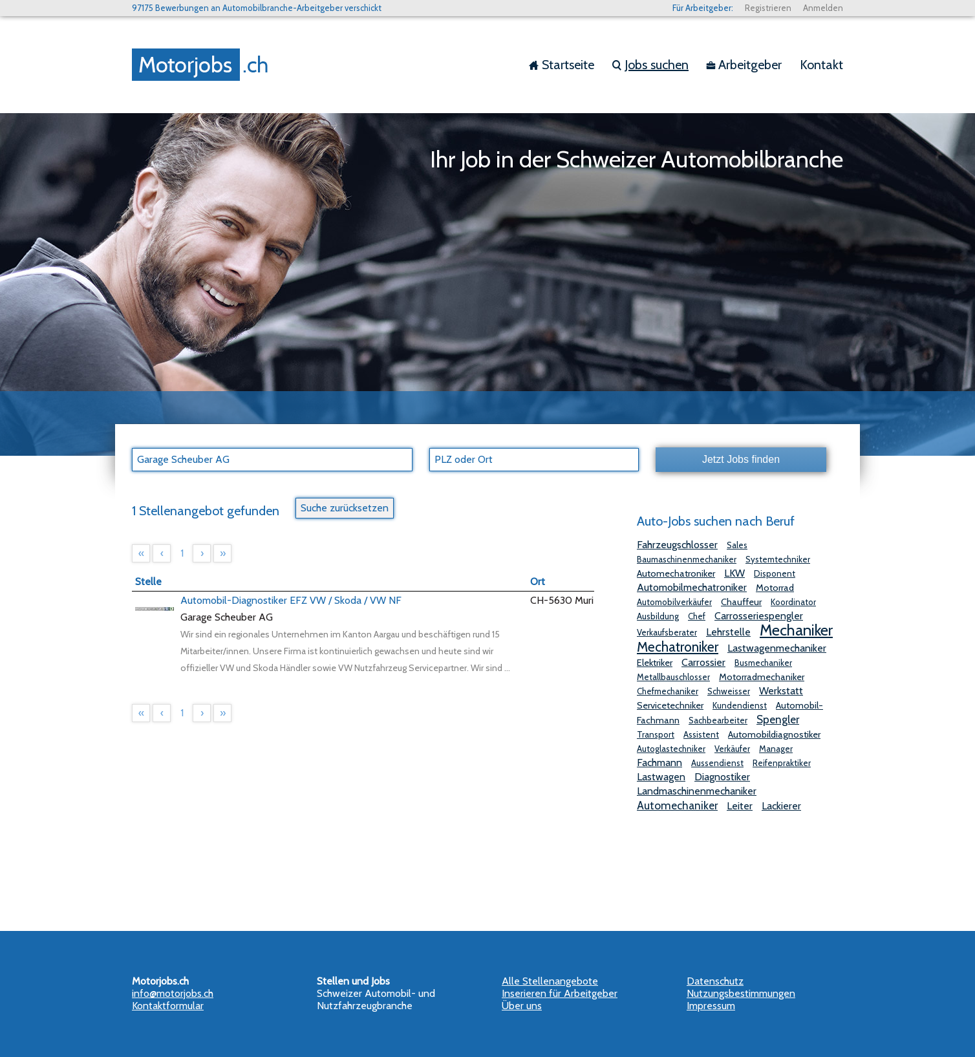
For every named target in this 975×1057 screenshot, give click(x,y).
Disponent (774, 573)
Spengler (777, 719)
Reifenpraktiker (782, 763)
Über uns (522, 1005)
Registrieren (768, 8)
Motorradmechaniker (761, 677)
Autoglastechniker (671, 748)
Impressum (711, 1005)
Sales (737, 545)
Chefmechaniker (667, 691)
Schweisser (728, 691)
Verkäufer (732, 748)
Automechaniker (677, 805)
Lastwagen (661, 777)
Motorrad (775, 587)
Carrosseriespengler (758, 616)
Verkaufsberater (667, 632)
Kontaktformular (168, 1005)
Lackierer (781, 806)
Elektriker (654, 662)
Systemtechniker (777, 559)
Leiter (740, 806)
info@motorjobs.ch (172, 993)
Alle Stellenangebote (550, 981)
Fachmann (659, 762)
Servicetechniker (670, 705)
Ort (537, 581)
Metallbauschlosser (673, 677)
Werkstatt (781, 691)
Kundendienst (739, 705)
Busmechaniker (763, 662)
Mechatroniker (677, 646)
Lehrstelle (728, 632)
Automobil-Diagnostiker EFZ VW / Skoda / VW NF (291, 600)
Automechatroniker (676, 573)
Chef (696, 616)
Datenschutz (715, 981)
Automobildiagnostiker (774, 734)
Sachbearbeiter (718, 720)
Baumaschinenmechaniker (686, 559)
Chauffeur (741, 602)
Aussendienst (717, 763)
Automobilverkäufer (674, 602)
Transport (655, 734)
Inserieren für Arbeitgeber (559, 993)
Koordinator (793, 602)
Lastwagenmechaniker (776, 648)
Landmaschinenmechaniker (696, 791)
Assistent (701, 734)
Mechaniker (796, 630)
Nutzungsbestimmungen (741, 993)
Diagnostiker (722, 777)
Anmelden (823, 8)
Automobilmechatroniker (692, 587)
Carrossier (703, 662)
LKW (734, 573)
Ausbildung (658, 616)
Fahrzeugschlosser (677, 545)
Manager (776, 748)
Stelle (148, 581)
